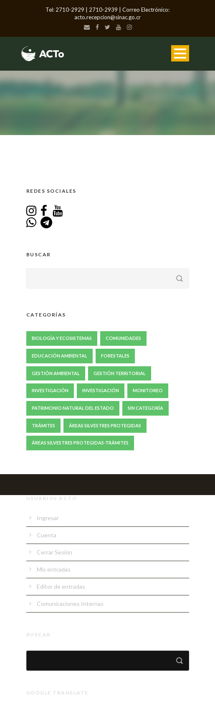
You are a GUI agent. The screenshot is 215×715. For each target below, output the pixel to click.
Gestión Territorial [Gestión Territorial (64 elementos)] (120, 373)
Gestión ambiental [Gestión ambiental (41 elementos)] (56, 373)
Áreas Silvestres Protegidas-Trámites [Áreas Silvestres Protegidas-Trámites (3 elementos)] (80, 442)
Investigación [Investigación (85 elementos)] (50, 390)
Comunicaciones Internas (70, 603)
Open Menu (180, 53)
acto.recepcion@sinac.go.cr (107, 17)
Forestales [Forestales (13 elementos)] (115, 355)
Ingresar (48, 517)
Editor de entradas (61, 586)
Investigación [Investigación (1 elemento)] (100, 390)
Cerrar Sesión (54, 552)
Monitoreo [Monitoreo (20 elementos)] (148, 390)
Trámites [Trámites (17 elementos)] (43, 425)
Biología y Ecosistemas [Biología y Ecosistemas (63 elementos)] (62, 338)
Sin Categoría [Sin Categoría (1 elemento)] (145, 408)
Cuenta (46, 535)
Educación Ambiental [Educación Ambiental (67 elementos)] (59, 355)
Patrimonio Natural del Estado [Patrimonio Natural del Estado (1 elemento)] (73, 408)
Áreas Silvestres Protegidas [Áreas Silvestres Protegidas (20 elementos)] (105, 425)
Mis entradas (54, 569)
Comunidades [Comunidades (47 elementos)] (123, 338)
